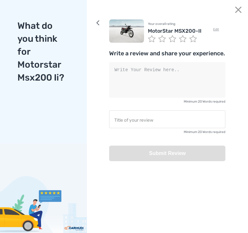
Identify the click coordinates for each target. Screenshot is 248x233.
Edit (216, 29)
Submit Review (167, 153)
